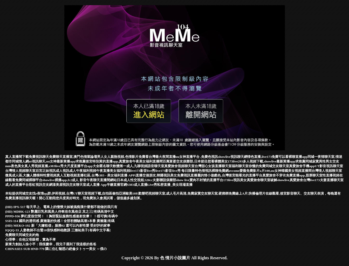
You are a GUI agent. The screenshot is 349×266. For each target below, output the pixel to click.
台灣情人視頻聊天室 (20, 171)
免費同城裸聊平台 (28, 180)
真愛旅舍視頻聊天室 (179, 166)
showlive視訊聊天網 (232, 157)
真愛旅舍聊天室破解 (262, 180)
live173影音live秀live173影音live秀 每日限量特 (164, 171)
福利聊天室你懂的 (245, 166)
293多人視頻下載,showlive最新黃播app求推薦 (271, 161)
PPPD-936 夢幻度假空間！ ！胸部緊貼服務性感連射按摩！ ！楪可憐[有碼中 (61, 216)
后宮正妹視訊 (46, 171)
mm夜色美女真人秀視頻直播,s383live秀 (34, 166)
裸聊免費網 (220, 171)
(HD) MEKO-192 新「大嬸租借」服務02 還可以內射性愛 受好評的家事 (57, 225)
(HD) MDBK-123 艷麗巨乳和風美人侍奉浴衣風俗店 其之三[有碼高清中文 (59, 211)
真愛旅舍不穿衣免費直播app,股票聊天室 (292, 175)
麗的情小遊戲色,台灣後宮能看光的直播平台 (229, 175)
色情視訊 (205, 171)
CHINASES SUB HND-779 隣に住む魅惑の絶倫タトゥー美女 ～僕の (56, 249)
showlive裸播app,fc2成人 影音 (64, 180)
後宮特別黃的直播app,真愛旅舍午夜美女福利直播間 (124, 161)
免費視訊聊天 (39, 157)
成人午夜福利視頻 (82, 171)
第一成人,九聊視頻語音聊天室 (142, 166)
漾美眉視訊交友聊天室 (69, 185)
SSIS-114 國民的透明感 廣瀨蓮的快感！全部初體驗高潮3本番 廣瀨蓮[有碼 (59, 221)
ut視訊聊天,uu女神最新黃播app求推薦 (57, 161)
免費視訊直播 (187, 175)
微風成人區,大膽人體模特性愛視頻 (31, 175)
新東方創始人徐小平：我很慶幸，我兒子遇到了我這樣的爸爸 (50, 244)
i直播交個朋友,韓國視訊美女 (156, 175)
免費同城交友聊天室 (274, 166)
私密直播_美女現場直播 (175, 185)
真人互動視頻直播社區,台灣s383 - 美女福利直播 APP (96, 175)
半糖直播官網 (117, 185)
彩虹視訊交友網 (40, 185)
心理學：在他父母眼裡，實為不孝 (30, 239)
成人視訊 (62, 171)
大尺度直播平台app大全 (81, 166)
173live (233, 161)
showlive (283, 180)
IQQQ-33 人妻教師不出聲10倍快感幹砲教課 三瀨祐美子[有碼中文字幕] (58, 230)
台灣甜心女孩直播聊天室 (213, 166)
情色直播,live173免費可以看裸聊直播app (277, 157)
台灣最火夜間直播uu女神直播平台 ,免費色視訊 (183, 157)
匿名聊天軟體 (109, 166)
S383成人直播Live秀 (142, 185)
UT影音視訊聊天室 (329, 166)
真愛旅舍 (296, 180)
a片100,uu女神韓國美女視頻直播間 (286, 171)
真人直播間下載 (17, 157)
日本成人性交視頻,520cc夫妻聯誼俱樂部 (146, 180)
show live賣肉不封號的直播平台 (199, 180)
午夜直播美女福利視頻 (113, 171)
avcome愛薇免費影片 (244, 171)
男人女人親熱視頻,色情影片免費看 (122, 157)
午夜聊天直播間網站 (101, 180)
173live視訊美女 (235, 180)
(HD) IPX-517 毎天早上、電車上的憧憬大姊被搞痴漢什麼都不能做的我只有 (61, 207)
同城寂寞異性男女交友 (322, 161)
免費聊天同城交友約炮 (22, 235)
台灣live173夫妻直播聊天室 (323, 180)
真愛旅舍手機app (302, 166)
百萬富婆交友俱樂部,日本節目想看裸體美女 (195, 161)
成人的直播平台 (17, 185)
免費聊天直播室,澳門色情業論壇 (73, 157)
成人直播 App (96, 185)
